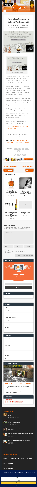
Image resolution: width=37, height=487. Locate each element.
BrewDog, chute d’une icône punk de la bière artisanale (19, 441)
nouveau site (14, 142)
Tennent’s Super (9, 463)
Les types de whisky (11, 324)
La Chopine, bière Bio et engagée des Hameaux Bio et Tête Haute (11, 214)
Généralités (7, 345)
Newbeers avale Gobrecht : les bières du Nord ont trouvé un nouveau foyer (20, 421)
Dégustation (8, 338)
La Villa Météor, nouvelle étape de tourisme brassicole (18, 383)
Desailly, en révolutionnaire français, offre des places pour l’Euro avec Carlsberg (17, 391)
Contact (7, 310)
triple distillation (24, 142)
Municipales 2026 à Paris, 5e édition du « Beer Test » (19, 414)
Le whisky (7, 320)
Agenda (6, 307)
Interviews (7, 352)
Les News (16, 27)
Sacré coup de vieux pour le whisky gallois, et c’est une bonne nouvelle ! (20, 434)
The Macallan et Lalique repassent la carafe (11, 192)
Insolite (6, 348)
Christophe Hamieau (19, 25)
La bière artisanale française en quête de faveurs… (20, 428)
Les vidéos (7, 330)
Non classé (7, 358)
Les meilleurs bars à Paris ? (25, 213)
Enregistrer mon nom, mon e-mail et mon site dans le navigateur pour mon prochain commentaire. (17, 251)
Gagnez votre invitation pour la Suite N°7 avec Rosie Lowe (25, 193)
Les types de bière (11, 317)
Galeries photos (8, 342)
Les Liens (7, 327)
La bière (7, 314)
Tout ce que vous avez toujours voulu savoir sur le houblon (17, 387)
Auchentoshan (17, 140)
